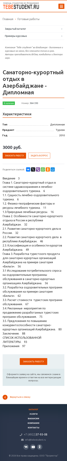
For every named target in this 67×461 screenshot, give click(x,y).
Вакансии (33, 419)
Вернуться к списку (16, 397)
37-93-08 (35, 434)
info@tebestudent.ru (35, 440)
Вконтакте (26, 446)
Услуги (34, 414)
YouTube (33, 446)
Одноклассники (40, 446)
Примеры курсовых (16, 36)
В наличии (9, 103)
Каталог (33, 409)
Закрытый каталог (15, 28)
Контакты (33, 428)
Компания (33, 423)
